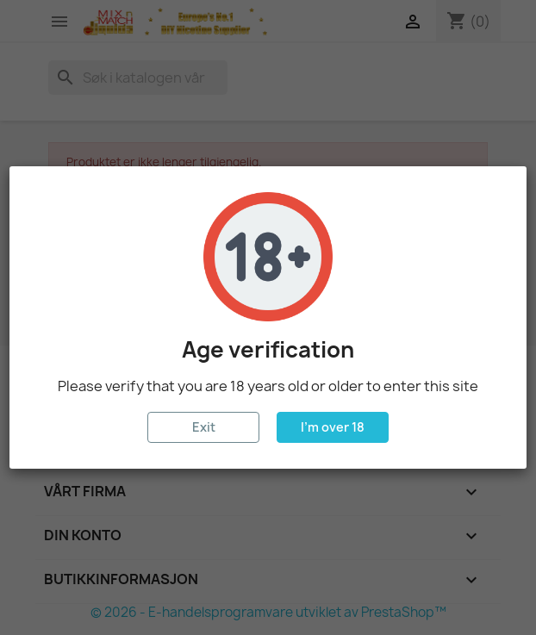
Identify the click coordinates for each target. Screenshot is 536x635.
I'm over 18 (333, 427)
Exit (203, 427)
